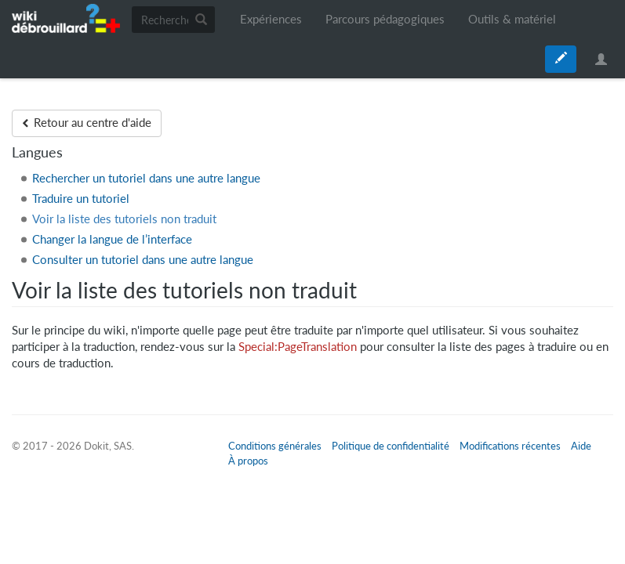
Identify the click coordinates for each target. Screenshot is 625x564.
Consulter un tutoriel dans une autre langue (142, 259)
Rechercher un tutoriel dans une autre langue (146, 178)
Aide (581, 445)
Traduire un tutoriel (80, 198)
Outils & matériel (512, 19)
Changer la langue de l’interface (112, 239)
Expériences (271, 19)
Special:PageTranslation (297, 346)
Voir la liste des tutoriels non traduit (124, 219)
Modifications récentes (510, 445)
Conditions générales (275, 445)
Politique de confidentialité (390, 445)
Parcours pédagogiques (385, 19)
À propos (248, 460)
